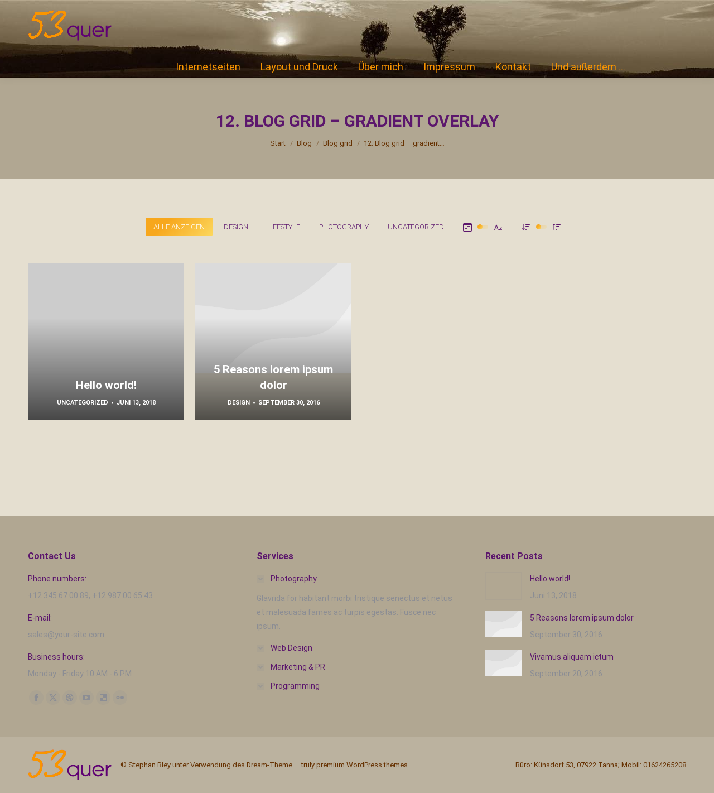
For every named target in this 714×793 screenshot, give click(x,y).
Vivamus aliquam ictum (572, 656)
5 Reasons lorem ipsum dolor (582, 617)
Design (239, 402)
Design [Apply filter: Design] (236, 227)
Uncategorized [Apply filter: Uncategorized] (416, 227)
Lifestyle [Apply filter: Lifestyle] (283, 227)
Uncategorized (82, 402)
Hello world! (106, 385)
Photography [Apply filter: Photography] (344, 227)
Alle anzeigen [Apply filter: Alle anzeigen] (179, 227)
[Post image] (503, 586)
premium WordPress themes (362, 765)
